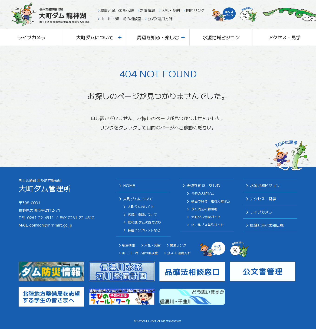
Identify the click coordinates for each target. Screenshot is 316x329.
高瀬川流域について (142, 214)
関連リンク (195, 10)
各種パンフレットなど (144, 230)
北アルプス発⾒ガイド (207, 225)
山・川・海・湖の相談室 (120, 18)
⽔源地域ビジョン (265, 185)
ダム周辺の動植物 (204, 209)
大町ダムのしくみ (141, 206)
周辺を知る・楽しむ (161, 37)
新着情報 (147, 10)
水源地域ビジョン (221, 37)
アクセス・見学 (284, 37)
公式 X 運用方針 (179, 252)
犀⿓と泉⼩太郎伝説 (266, 225)
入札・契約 (170, 10)
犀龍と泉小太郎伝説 (117, 10)
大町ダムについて (99, 37)
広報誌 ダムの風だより (144, 222)
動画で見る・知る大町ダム (210, 201)
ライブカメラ (32, 37)
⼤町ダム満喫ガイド (206, 217)
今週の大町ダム (202, 193)
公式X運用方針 (160, 18)
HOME (129, 185)
